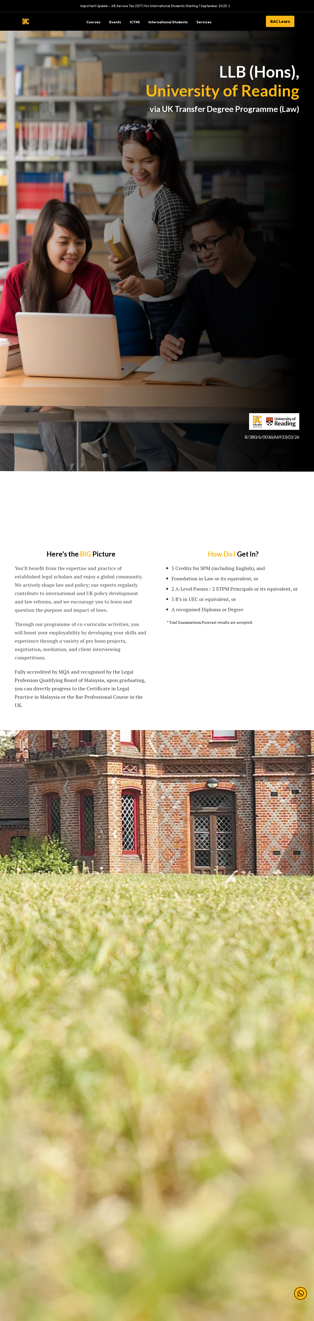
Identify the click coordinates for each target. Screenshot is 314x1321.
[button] (300, 1287)
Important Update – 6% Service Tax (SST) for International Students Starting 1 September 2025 (155, 6)
